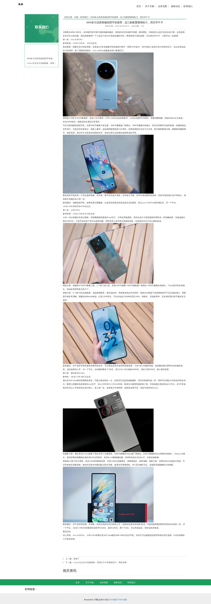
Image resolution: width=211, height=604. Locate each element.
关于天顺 (150, 6)
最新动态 (176, 6)
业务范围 (163, 6)
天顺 (76, 17)
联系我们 (188, 6)
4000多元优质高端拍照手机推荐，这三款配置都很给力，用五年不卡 (41, 58)
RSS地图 (113, 600)
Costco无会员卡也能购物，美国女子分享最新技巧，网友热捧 (41, 63)
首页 (139, 6)
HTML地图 (122, 600)
